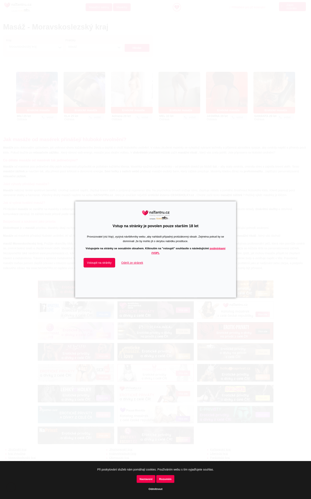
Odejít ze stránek (132, 262)
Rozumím (165, 479)
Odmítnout (155, 489)
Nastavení (146, 479)
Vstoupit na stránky (99, 262)
